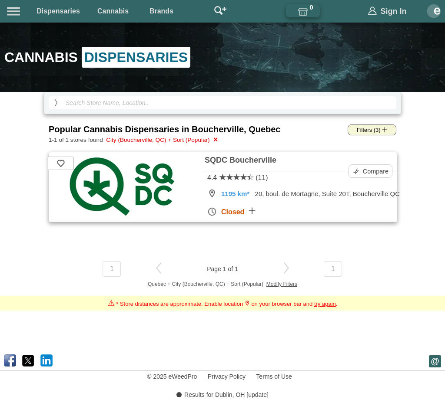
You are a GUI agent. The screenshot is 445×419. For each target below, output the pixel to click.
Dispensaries (58, 11)
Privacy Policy (227, 376)
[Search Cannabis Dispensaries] (222, 102)
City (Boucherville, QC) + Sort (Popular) (161, 139)
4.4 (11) (237, 177)
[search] (56, 103)
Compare (371, 171)
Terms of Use (274, 376)
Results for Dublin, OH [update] (222, 394)
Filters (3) (372, 130)
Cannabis (113, 11)
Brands (161, 11)
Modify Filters (281, 284)
